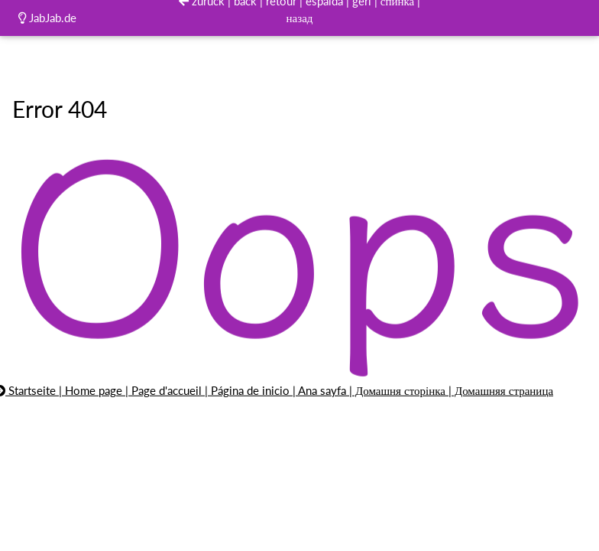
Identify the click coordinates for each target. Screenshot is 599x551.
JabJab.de (47, 17)
